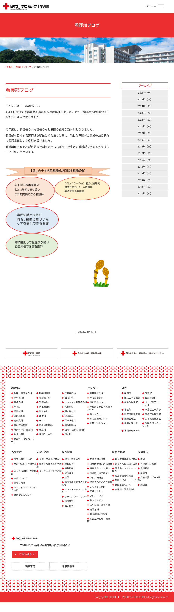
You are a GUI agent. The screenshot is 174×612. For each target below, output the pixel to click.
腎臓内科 (44, 403)
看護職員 (145, 471)
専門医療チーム (132, 431)
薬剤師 (144, 476)
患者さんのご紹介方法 (124, 471)
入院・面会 (43, 456)
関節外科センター (99, 424)
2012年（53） (145, 189)
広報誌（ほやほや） (101, 479)
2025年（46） (145, 99)
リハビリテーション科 (152, 404)
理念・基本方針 (73, 462)
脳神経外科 (71, 415)
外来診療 (16, 456)
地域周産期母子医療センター (99, 409)
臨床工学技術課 (132, 398)
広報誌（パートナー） (123, 490)
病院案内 (67, 456)
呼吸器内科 (71, 394)
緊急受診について (23, 498)
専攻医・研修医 (148, 467)
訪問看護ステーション (152, 425)
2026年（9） (145, 92)
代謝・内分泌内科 (23, 394)
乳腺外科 (69, 410)
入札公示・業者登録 (101, 513)
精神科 (68, 438)
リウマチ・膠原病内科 (74, 404)
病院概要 (69, 471)
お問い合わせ (34, 563)
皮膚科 (42, 419)
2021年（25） (145, 127)
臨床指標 (69, 512)
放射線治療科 (21, 428)
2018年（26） (145, 148)
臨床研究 (69, 507)
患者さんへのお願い (101, 474)
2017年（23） (145, 155)
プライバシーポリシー (74, 501)
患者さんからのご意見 (99, 489)
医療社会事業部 (153, 410)
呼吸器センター (98, 398)
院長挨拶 (69, 467)
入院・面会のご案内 (50, 462)
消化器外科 (45, 410)
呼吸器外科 (20, 419)
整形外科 (19, 415)
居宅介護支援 (131, 424)
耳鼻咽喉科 (71, 424)
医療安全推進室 (153, 415)
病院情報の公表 (98, 462)
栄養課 (148, 394)
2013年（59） (145, 182)
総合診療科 (20, 438)
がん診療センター (99, 419)
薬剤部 (128, 394)
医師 (142, 462)
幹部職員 (69, 476)
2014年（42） (145, 175)
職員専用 (32, 575)
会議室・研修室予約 (126, 501)
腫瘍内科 (19, 403)
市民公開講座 (97, 483)
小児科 (17, 410)
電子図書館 (70, 575)
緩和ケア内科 (46, 438)
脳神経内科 (45, 394)
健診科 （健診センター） (23, 443)
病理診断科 (71, 428)
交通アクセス (97, 500)
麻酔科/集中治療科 (24, 433)
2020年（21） (145, 134)
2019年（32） (145, 141)
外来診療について (23, 462)
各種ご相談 (20, 486)
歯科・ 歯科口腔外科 (76, 433)
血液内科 (69, 398)
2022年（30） (145, 120)
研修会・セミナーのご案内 (124, 478)
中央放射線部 (131, 403)
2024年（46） (145, 106)
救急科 (42, 433)
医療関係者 (119, 456)
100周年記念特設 (99, 523)
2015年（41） (145, 168)
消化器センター (98, 403)
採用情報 (143, 456)
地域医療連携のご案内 (124, 464)
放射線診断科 (46, 428)
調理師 (144, 488)
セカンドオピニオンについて (23, 492)
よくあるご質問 (98, 495)
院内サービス (97, 509)
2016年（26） (145, 161)
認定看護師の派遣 (124, 484)
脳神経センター (98, 394)
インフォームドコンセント (74, 494)
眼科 (41, 424)
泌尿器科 (69, 419)
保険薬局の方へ (123, 496)
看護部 (128, 410)
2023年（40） (145, 113)
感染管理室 (130, 419)
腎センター (96, 415)
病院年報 (95, 518)
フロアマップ (97, 504)
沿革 (67, 481)
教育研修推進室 (132, 415)
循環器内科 (45, 398)
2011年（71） (145, 196)
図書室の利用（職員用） (99, 528)
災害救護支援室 (153, 419)
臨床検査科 (151, 398)
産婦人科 (19, 424)
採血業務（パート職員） (150, 482)
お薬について (21, 481)
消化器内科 (20, 398)
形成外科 (44, 415)
